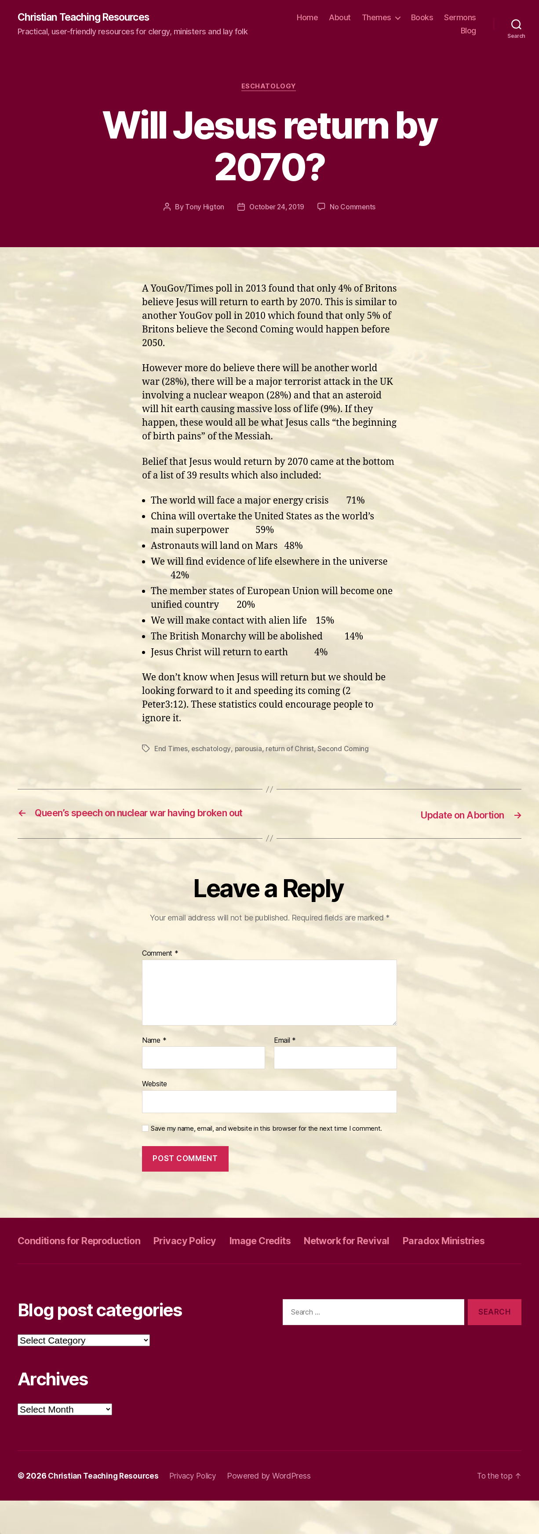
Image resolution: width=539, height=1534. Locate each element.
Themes (376, 17)
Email (285, 1054)
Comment (160, 967)
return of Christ (291, 750)
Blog (468, 31)
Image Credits (285, 1254)
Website (154, 1097)
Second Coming (345, 750)
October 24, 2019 (277, 208)
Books (422, 17)
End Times (171, 750)
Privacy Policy (203, 1254)
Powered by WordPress (276, 1509)
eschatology (212, 750)
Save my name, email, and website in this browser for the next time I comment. (266, 1142)
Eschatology (269, 88)
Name (154, 1054)
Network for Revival (381, 1254)
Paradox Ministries (64, 1273)
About (340, 17)
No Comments (354, 208)
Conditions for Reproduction (87, 1254)
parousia (249, 750)
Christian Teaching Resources (88, 17)
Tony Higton (202, 208)
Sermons (460, 17)
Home (307, 17)
